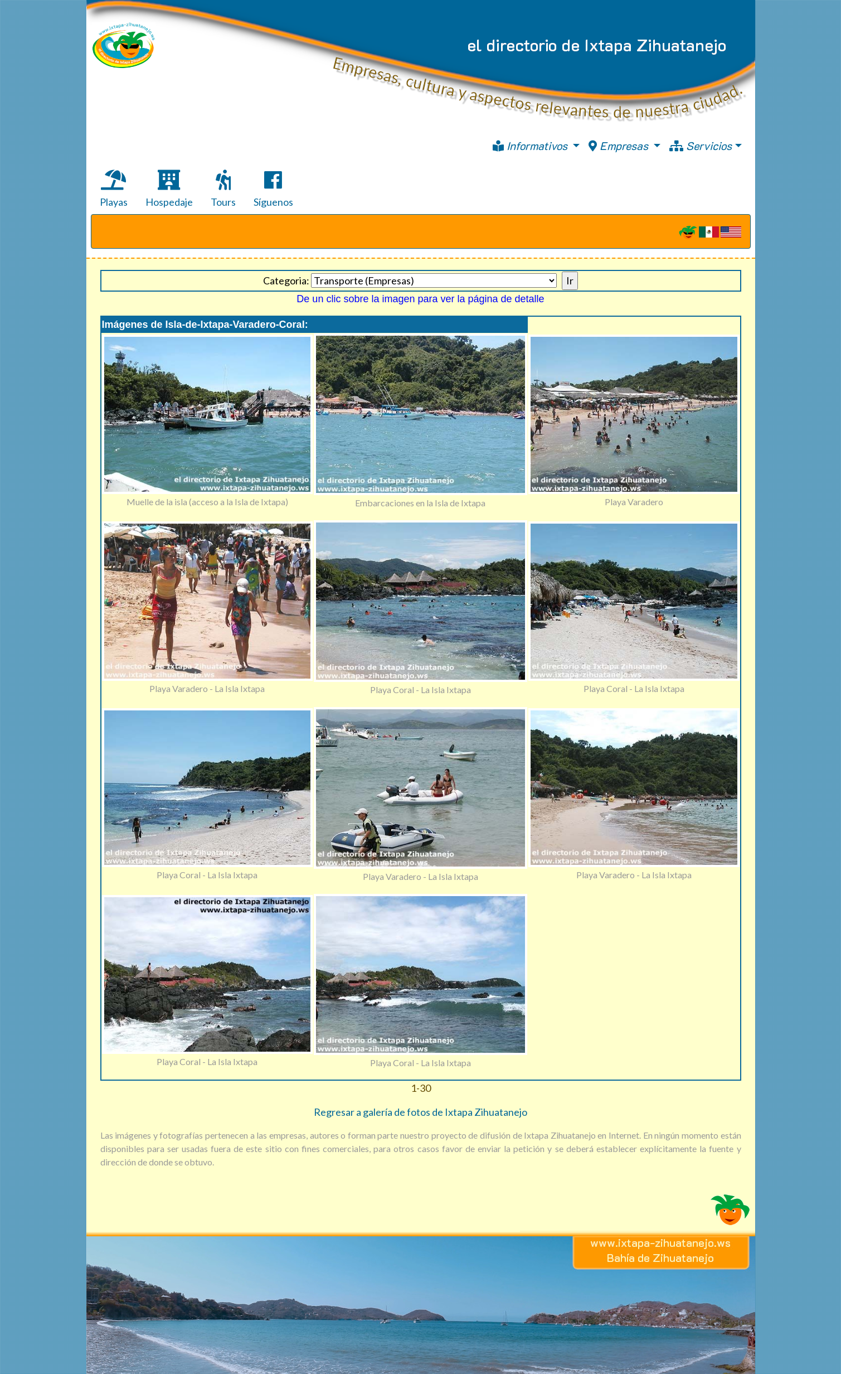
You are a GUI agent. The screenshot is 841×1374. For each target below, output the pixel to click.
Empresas (620, 145)
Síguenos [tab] (273, 189)
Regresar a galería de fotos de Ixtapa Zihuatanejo (420, 1112)
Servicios (700, 145)
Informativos (531, 145)
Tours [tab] (223, 189)
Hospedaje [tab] (169, 189)
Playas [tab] (114, 189)
